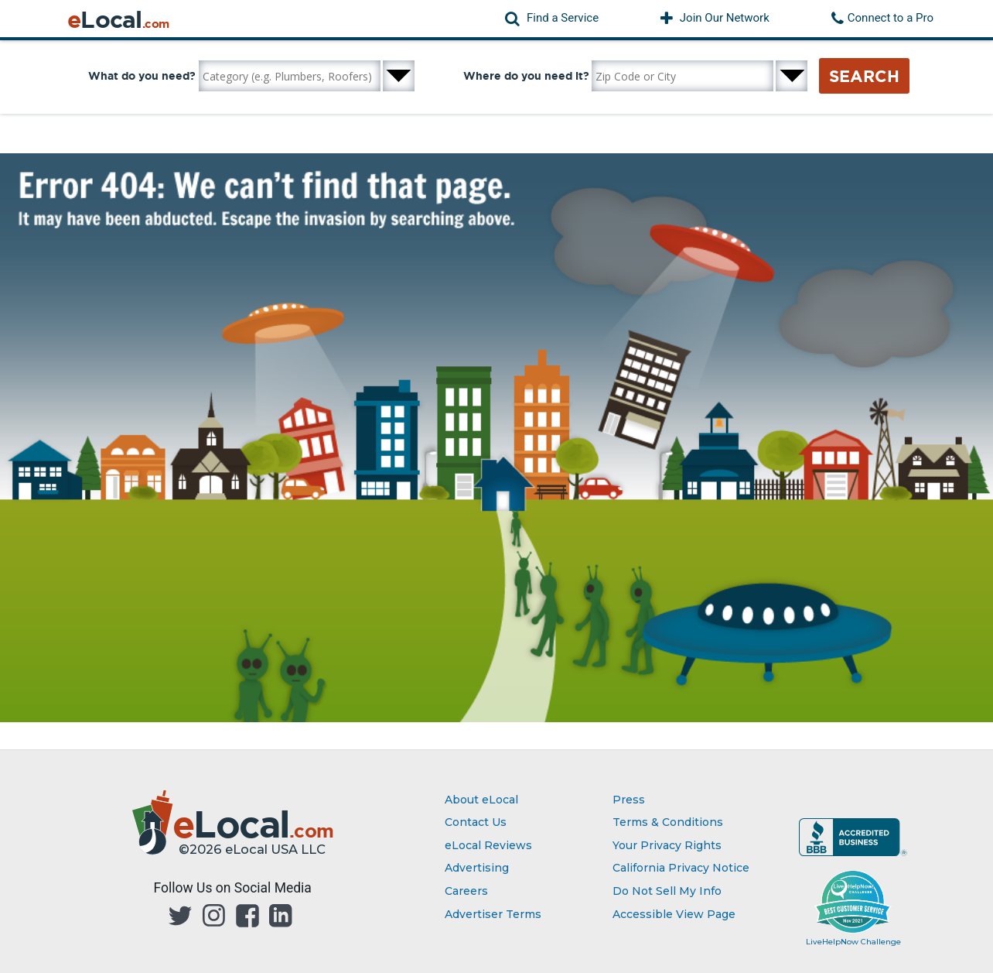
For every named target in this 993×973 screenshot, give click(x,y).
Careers (466, 891)
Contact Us (476, 822)
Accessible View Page (674, 914)
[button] (552, 18)
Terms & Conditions (668, 822)
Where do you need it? (526, 76)
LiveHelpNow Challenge (853, 942)
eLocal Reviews (488, 845)
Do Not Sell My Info (667, 891)
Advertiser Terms (493, 914)
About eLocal (481, 800)
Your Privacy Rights (667, 845)
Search (864, 76)
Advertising (477, 868)
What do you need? (142, 76)
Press (629, 800)
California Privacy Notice (681, 868)
